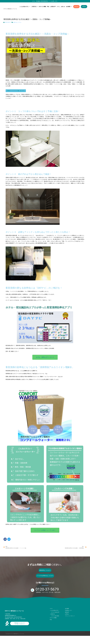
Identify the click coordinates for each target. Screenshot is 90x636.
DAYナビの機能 (42, 6)
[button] (5, 539)
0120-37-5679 (47, 589)
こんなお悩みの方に (24, 6)
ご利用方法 (34, 6)
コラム (58, 6)
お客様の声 (53, 6)
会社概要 (69, 6)
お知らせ (63, 6)
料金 (48, 6)
